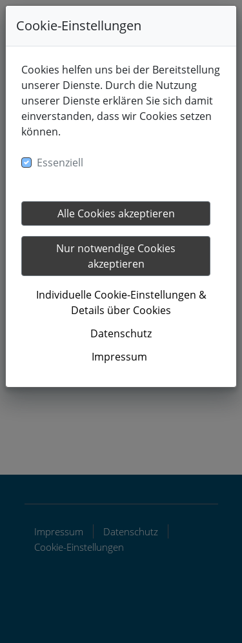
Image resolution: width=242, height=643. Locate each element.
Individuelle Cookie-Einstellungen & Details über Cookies (121, 302)
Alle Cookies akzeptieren (116, 213)
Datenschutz (121, 333)
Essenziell (60, 162)
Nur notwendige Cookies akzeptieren (116, 256)
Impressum (119, 357)
